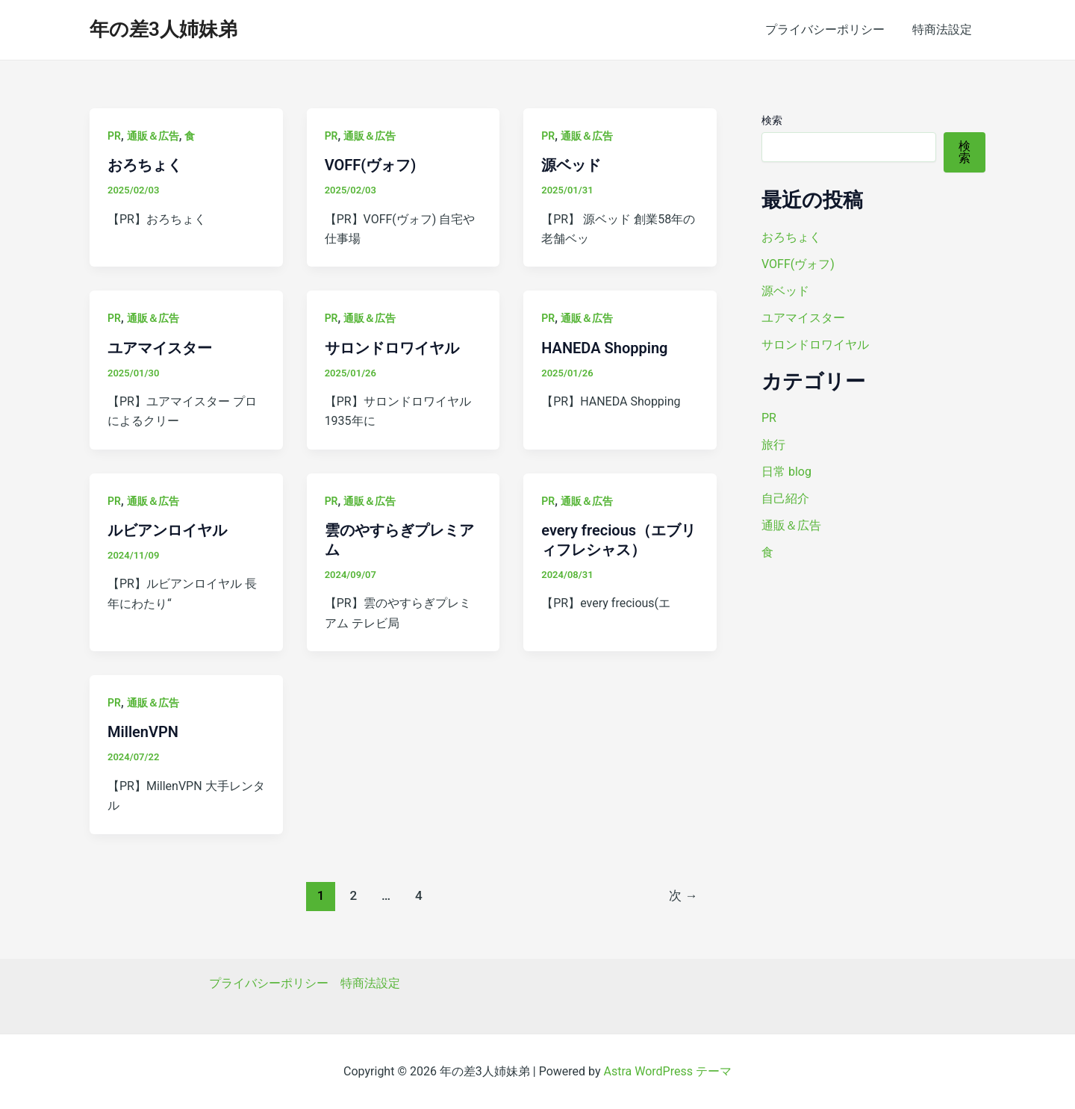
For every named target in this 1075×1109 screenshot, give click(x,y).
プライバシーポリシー (830, 29)
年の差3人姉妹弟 (163, 29)
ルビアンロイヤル (167, 530)
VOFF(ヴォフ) (371, 165)
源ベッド (571, 165)
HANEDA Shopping (604, 348)
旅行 (773, 445)
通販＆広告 (153, 136)
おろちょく (145, 165)
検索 (771, 120)
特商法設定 (943, 29)
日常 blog (786, 472)
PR (114, 136)
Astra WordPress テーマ (668, 1071)
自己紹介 (785, 498)
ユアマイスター (160, 348)
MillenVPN (143, 732)
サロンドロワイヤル (392, 348)
